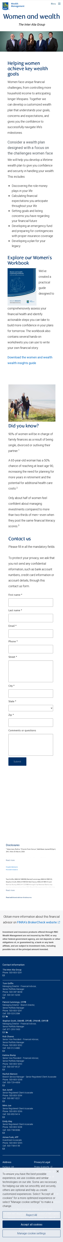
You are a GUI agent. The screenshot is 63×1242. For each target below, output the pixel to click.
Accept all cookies (31, 1224)
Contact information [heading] (14, 964)
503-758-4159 (13, 1145)
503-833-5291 (15, 1010)
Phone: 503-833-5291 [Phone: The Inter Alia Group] (12, 972)
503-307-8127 (13, 1066)
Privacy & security (42, 1166)
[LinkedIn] (7, 1016)
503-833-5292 (15, 1045)
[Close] (57, 1171)
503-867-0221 (13, 1098)
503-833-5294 (15, 1095)
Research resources (12, 869)
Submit (17, 761)
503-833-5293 (15, 1063)
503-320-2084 (13, 1013)
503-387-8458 (15, 991)
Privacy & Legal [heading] (42, 1162)
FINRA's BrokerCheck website (37, 922)
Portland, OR (8, 1167)
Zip (11, 715)
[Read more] (10, 860)
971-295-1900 (13, 1029)
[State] (30, 708)
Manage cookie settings (31, 1233)
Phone (13, 641)
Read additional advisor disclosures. (19, 897)
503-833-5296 (15, 1111)
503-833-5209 (15, 1127)
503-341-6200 (13, 994)
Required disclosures (12, 867)
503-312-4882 (13, 1048)
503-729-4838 (13, 1082)
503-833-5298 (15, 1079)
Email (12, 626)
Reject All (31, 1215)
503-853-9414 (13, 1114)
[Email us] (4, 975)
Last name (15, 610)
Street (12, 657)
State (12, 701)
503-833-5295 (15, 1142)
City (11, 686)
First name (15, 595)
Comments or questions (22, 730)
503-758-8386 (13, 1130)
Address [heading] (7, 1162)
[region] (31, 1205)
